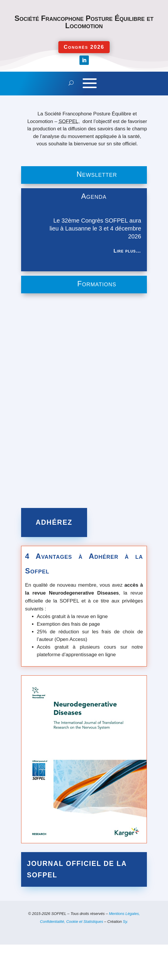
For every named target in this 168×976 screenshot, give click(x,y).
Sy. (125, 921)
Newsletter (97, 174)
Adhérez (54, 522)
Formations (96, 284)
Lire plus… (127, 251)
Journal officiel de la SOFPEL (77, 869)
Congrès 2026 (84, 47)
